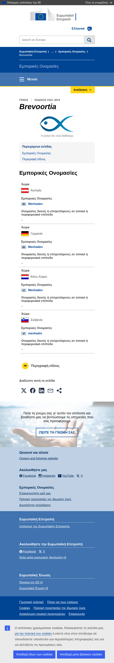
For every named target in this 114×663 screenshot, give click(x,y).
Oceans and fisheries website (38, 458)
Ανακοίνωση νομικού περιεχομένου (42, 614)
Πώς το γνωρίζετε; (98, 2)
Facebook (27, 551)
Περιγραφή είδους (34, 159)
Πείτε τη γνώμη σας (57, 432)
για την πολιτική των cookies (33, 633)
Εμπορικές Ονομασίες (71, 51)
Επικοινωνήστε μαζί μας (35, 493)
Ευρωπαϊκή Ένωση (32, 588)
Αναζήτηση (89, 40)
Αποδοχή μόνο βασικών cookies (81, 654)
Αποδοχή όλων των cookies (34, 654)
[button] (24, 390)
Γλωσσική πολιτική (31, 602)
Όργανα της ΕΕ (29, 582)
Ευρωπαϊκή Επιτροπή (33, 51)
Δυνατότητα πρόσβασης (35, 505)
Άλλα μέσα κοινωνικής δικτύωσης (41, 557)
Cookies (24, 608)
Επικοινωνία (77, 614)
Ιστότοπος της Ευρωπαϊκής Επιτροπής (44, 526)
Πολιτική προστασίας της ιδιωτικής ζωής (45, 499)
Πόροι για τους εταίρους (62, 602)
